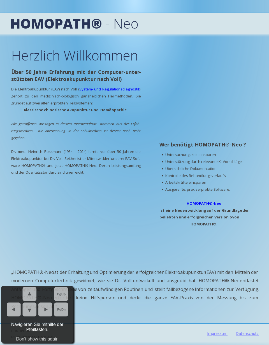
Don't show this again (37, 339)
